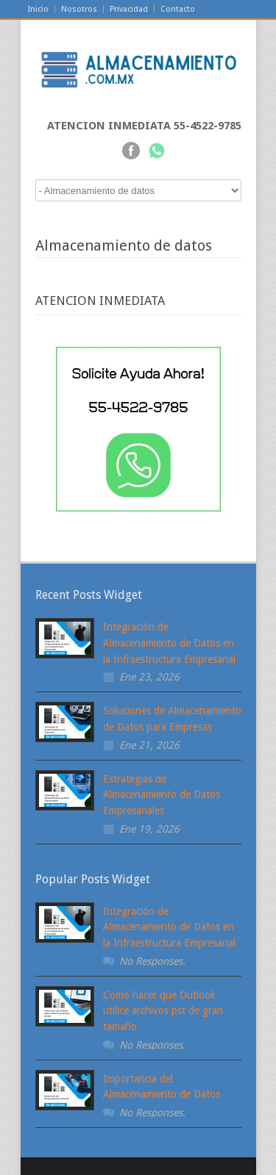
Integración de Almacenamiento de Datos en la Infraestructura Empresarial (169, 642)
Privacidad (129, 9)
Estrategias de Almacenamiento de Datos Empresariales (161, 794)
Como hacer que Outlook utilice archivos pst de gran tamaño (163, 1010)
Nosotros (79, 9)
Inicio (38, 9)
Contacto (177, 9)
